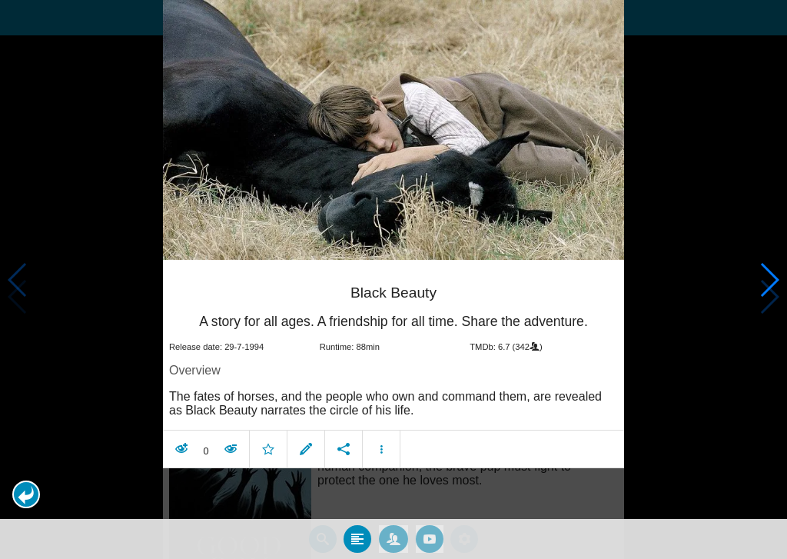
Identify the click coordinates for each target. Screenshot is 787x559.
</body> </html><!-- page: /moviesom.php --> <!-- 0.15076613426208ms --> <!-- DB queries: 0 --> (393, 279)
